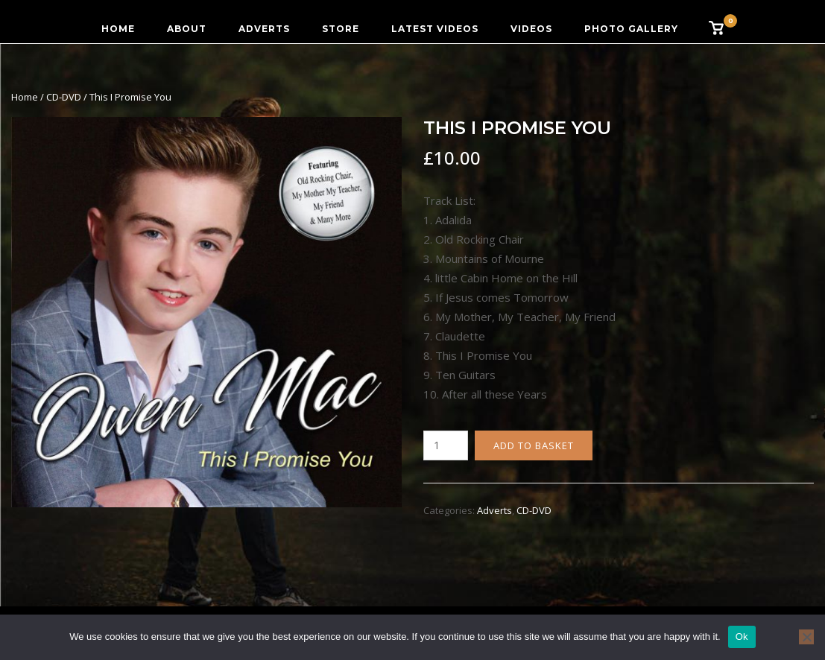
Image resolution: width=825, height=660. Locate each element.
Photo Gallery (631, 28)
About (186, 28)
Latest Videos (434, 28)
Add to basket (533, 445)
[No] (806, 636)
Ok (742, 636)
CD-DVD (63, 97)
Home (118, 28)
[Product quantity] (445, 445)
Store (340, 28)
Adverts (264, 28)
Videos (531, 28)
